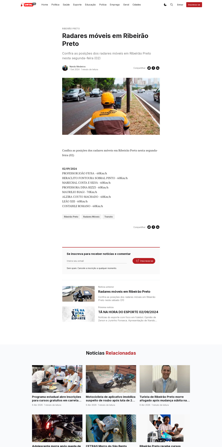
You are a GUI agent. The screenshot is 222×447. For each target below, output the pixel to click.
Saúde (66, 4)
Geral (126, 4)
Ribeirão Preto (71, 28)
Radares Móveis (91, 216)
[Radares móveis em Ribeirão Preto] (78, 294)
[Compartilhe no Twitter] (149, 68)
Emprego (115, 4)
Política (55, 4)
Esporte (77, 4)
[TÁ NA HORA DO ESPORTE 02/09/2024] (78, 314)
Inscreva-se (194, 4)
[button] (165, 4)
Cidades (137, 4)
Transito (108, 216)
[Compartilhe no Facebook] (153, 68)
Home (44, 4)
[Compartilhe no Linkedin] (158, 68)
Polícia (102, 4)
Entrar (180, 4)
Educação (90, 4)
